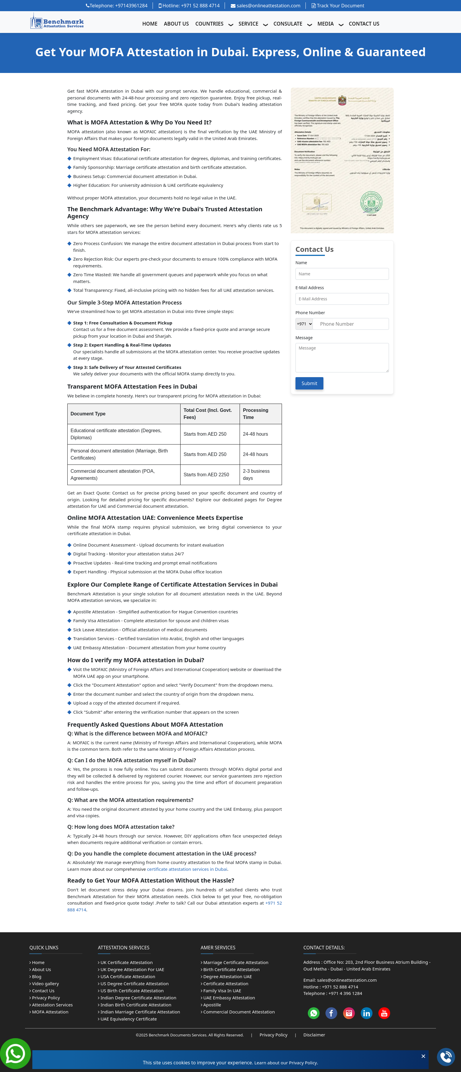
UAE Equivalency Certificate (127, 1019)
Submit (309, 383)
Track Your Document (338, 5)
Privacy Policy (44, 998)
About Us (40, 969)
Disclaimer (314, 1035)
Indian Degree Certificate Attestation (137, 998)
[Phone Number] (351, 324)
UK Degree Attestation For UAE (131, 969)
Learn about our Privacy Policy (285, 1063)
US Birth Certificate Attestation (131, 990)
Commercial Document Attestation (238, 1012)
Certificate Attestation (224, 983)
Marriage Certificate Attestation (235, 962)
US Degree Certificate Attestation (133, 983)
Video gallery (44, 983)
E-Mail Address (309, 287)
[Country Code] (304, 324)
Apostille (211, 1005)
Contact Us (41, 990)
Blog (35, 976)
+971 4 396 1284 (345, 993)
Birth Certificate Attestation (230, 969)
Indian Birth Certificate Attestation (134, 1005)
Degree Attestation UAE (226, 976)
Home (37, 962)
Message (304, 337)
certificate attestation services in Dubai (187, 869)
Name (301, 262)
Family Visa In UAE (221, 990)
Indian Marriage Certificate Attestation (139, 1012)
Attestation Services (51, 1005)
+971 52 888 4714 (200, 5)
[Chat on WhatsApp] (15, 1053)
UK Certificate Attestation (125, 962)
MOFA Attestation (49, 1012)
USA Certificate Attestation (126, 976)
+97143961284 (131, 5)
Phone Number (310, 312)
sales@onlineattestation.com (265, 5)
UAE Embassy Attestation (228, 998)
